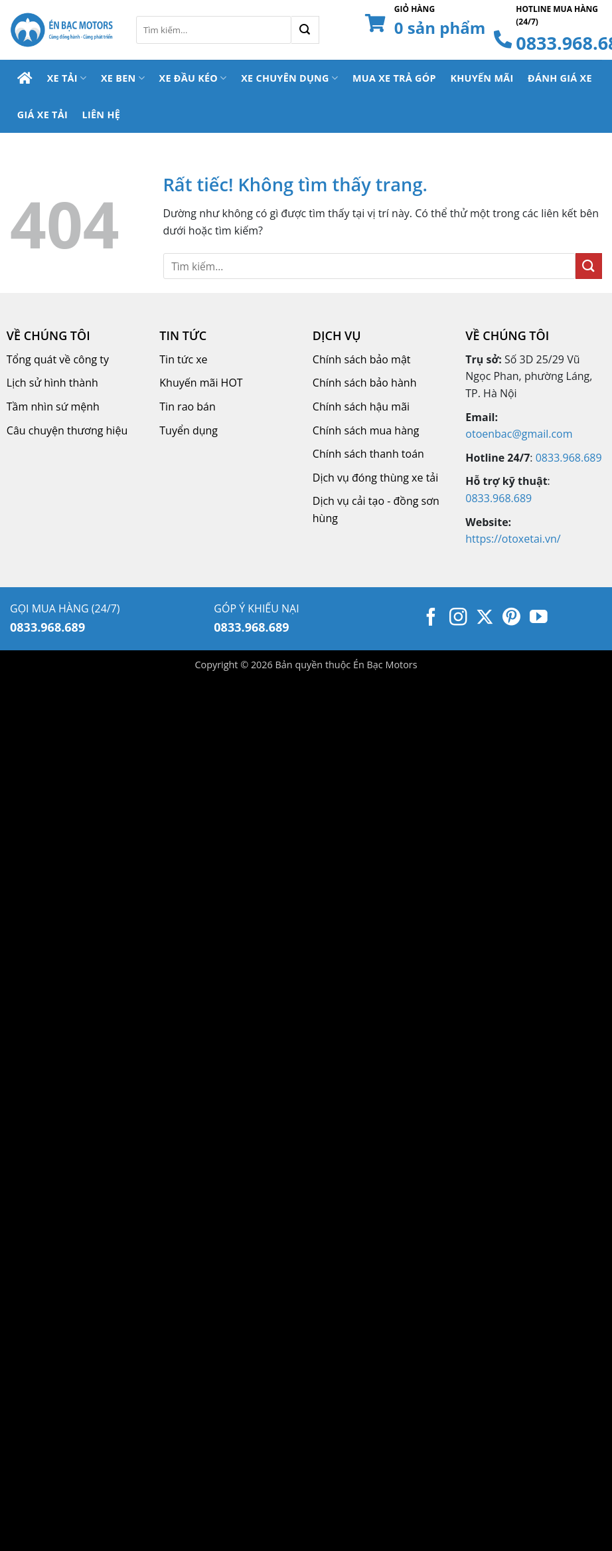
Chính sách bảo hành (365, 382)
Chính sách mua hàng (366, 430)
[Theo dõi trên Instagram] (458, 618)
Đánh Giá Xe (560, 78)
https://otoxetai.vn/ (512, 538)
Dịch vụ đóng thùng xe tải (375, 477)
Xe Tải (67, 78)
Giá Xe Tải (42, 114)
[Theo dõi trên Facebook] (431, 618)
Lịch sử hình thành (52, 382)
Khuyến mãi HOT (200, 382)
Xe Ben (123, 78)
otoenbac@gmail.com (518, 433)
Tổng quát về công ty (58, 359)
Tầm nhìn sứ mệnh (53, 406)
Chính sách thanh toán (368, 453)
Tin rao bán (187, 406)
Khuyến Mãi (481, 78)
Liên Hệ (101, 114)
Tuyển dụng (188, 430)
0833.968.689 (569, 457)
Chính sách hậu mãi (361, 406)
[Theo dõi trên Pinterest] (511, 618)
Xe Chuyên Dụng (289, 78)
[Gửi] (305, 30)
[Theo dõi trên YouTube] (539, 618)
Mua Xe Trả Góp (394, 78)
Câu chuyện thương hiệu (67, 430)
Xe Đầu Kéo (193, 78)
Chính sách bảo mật (362, 359)
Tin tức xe (183, 359)
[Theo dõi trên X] (485, 618)
